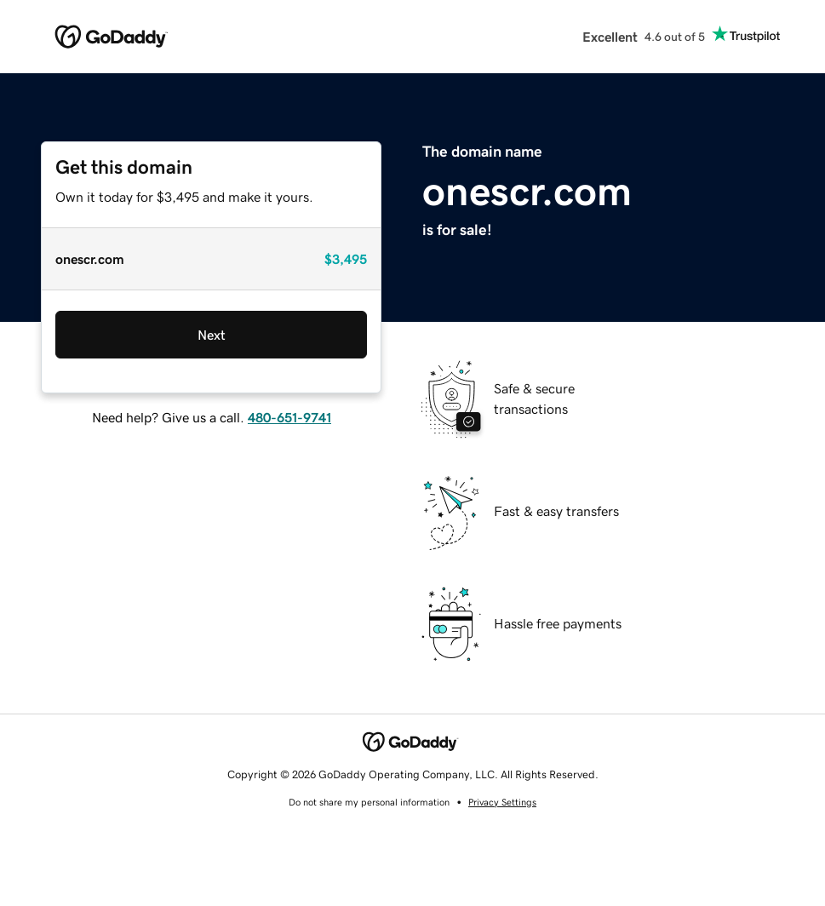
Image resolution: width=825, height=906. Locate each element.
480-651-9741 (289, 417)
